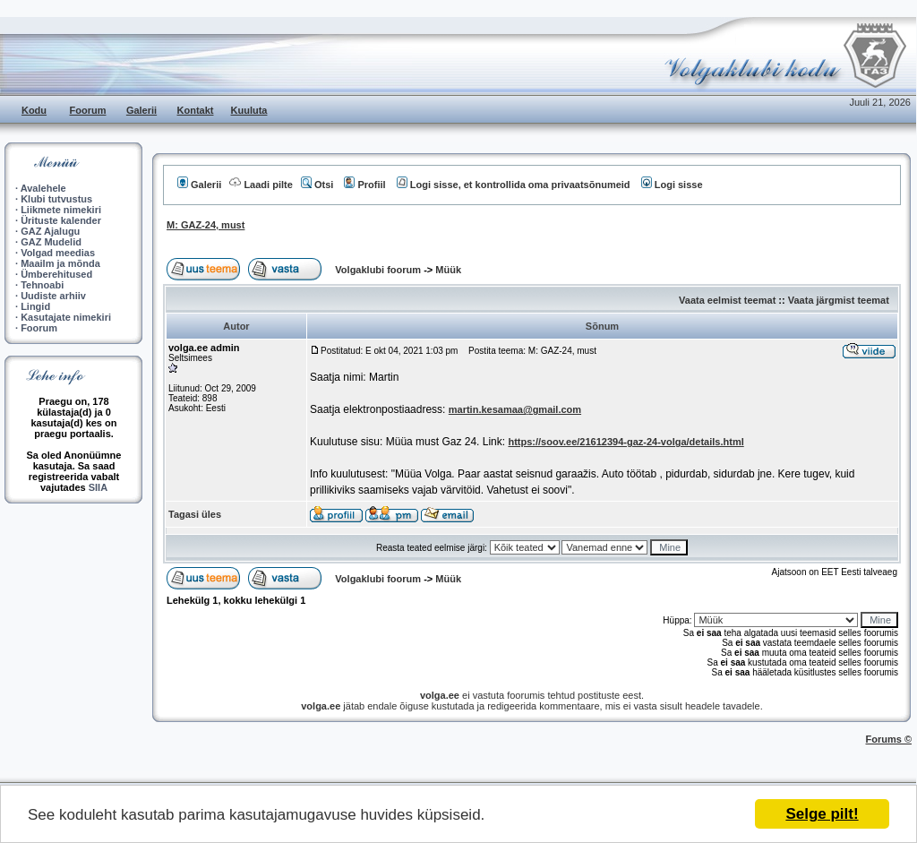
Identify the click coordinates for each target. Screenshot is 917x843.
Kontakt (195, 110)
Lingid (35, 306)
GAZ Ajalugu (50, 231)
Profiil (364, 184)
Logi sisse (672, 184)
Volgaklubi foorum (379, 269)
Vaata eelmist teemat (727, 300)
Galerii (141, 110)
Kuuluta (249, 110)
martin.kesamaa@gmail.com (515, 409)
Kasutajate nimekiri (66, 317)
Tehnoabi (42, 285)
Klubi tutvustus (56, 199)
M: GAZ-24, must (205, 224)
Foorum (88, 110)
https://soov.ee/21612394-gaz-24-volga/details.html (625, 441)
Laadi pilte (260, 184)
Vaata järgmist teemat (838, 300)
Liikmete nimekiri (61, 209)
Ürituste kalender (61, 220)
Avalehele (43, 188)
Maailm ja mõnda (60, 263)
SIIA (98, 487)
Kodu (34, 110)
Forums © (889, 739)
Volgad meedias (58, 252)
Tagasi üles (194, 514)
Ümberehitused (56, 274)
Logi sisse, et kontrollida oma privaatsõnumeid (513, 184)
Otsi (317, 184)
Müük (448, 269)
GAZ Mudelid (51, 242)
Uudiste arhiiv (53, 295)
